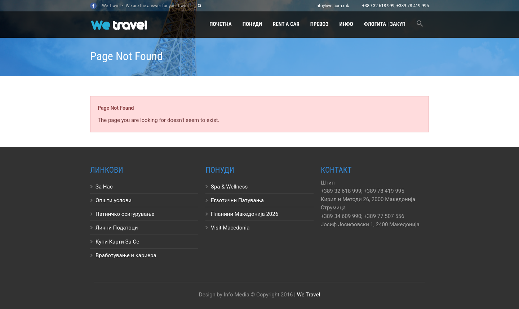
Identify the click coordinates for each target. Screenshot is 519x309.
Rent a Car (286, 24)
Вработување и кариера (126, 255)
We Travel (308, 294)
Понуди (252, 24)
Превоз (319, 24)
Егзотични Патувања (237, 200)
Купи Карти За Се (117, 241)
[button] (420, 24)
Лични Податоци (117, 227)
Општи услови (114, 200)
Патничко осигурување (125, 214)
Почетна (220, 24)
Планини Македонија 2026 (244, 214)
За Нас (104, 186)
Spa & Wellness (229, 186)
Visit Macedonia (230, 227)
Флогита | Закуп (384, 24)
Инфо (346, 24)
